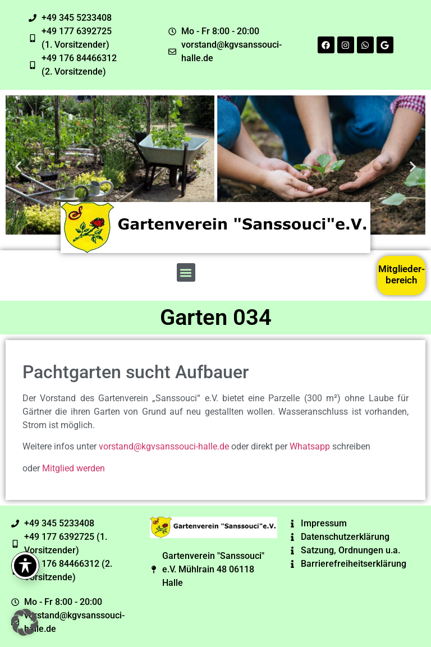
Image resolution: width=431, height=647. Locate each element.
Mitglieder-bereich (401, 274)
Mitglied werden (73, 468)
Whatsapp (310, 446)
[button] (18, 167)
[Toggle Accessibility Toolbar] (25, 565)
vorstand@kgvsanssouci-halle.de (164, 446)
